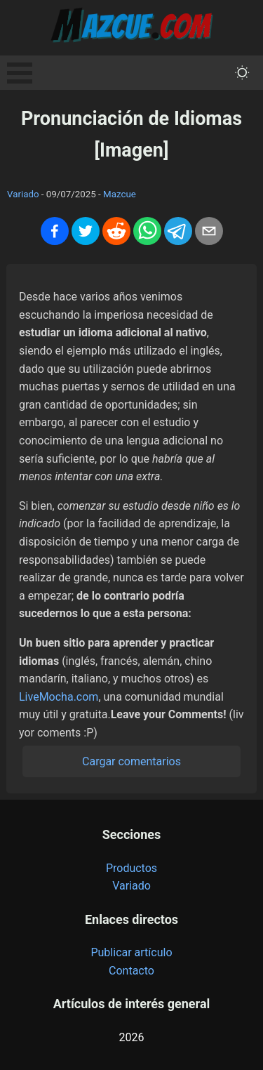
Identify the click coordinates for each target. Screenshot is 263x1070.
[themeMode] (242, 72)
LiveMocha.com (58, 697)
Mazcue (119, 194)
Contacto (131, 970)
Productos (131, 868)
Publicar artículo (131, 952)
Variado (23, 194)
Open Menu (19, 73)
